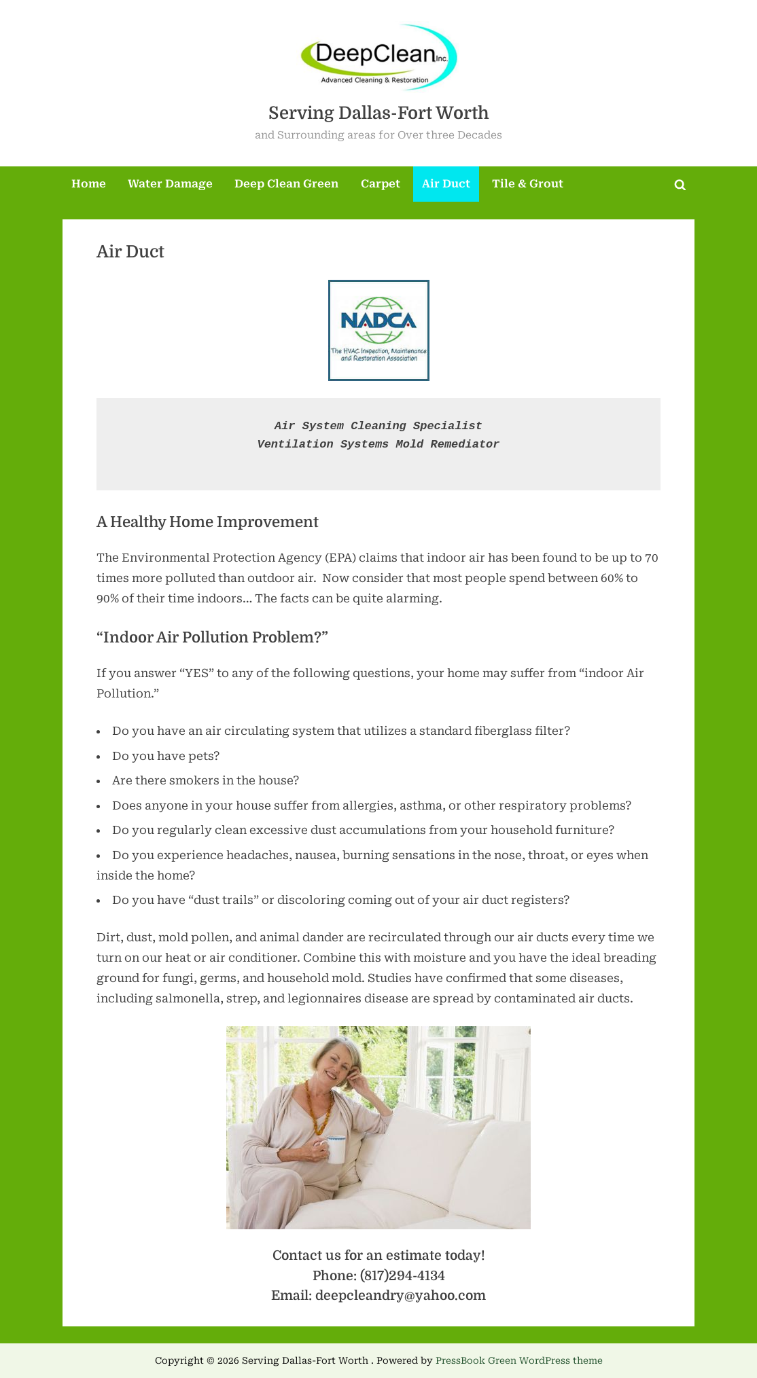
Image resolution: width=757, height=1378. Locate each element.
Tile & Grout (527, 183)
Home (88, 183)
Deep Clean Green (286, 183)
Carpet (380, 183)
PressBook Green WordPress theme (519, 1360)
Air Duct (446, 183)
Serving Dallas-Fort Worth (378, 113)
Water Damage (170, 183)
